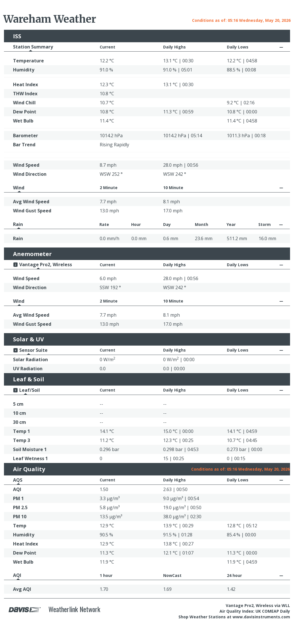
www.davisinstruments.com (261, 616)
